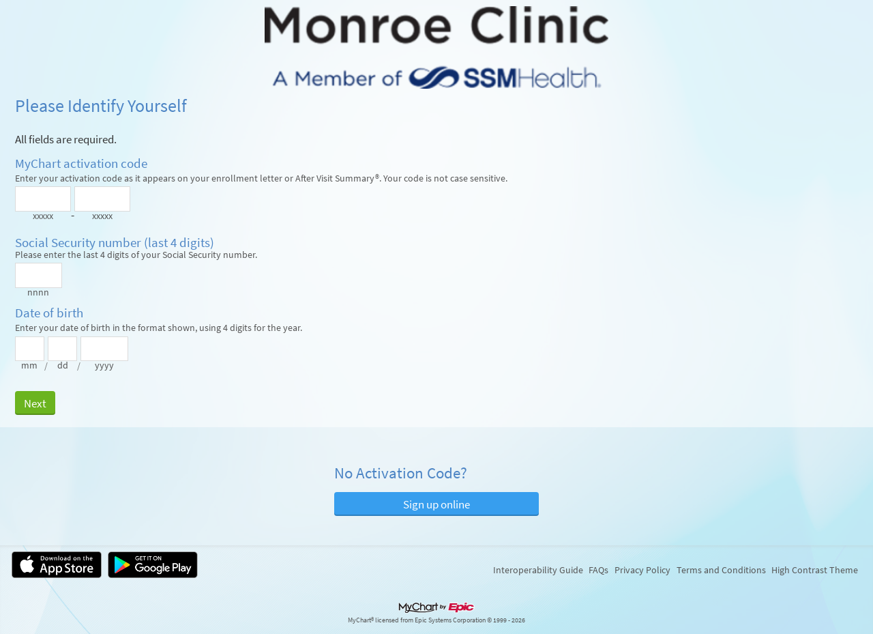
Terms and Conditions (721, 570)
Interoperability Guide (538, 570)
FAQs (598, 570)
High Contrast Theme (814, 570)
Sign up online (436, 504)
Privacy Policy (642, 570)
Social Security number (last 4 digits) (114, 242)
